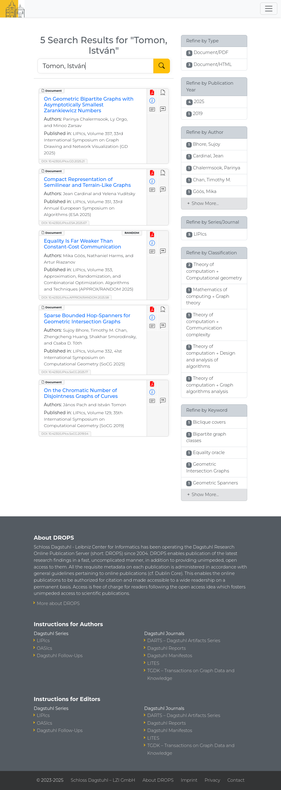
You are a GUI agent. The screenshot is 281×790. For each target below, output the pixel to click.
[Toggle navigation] (268, 8)
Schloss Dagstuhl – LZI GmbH (103, 780)
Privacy (212, 780)
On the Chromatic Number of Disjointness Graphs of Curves (81, 393)
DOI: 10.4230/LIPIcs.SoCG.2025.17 (64, 372)
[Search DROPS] (95, 66)
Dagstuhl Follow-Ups (60, 655)
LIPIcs (43, 640)
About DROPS (157, 780)
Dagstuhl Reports (166, 648)
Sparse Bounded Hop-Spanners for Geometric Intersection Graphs (87, 318)
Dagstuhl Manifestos (169, 655)
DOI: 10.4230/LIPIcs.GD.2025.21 (63, 161)
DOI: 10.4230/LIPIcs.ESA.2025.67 (64, 223)
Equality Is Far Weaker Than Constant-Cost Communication (82, 244)
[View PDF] (152, 93)
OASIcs (44, 648)
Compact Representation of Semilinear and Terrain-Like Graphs (87, 182)
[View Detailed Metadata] (152, 101)
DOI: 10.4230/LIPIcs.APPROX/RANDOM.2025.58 (75, 297)
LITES (153, 663)
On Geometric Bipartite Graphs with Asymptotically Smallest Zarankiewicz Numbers (88, 105)
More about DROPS (58, 603)
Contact (235, 780)
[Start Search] (161, 66)
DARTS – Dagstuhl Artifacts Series (183, 640)
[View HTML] (163, 93)
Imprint (189, 780)
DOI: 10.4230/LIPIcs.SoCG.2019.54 (64, 433)
